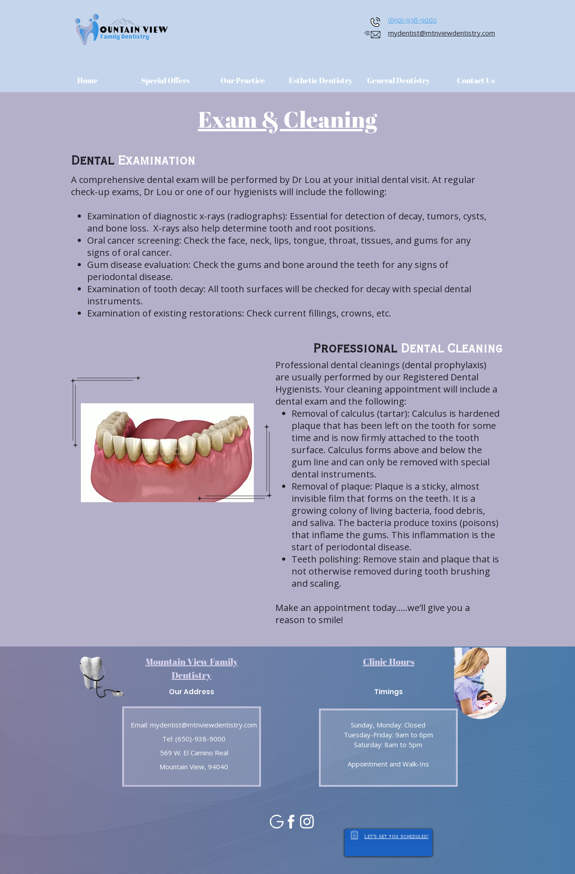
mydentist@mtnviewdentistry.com (441, 32)
